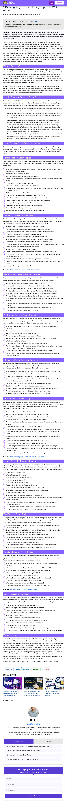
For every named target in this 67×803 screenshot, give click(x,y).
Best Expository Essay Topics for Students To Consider (27, 457)
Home (5, 14)
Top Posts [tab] (48, 741)
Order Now (33, 796)
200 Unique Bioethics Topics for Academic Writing (22, 759)
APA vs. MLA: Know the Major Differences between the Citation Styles (28, 746)
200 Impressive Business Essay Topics (19, 755)
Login (51, 3)
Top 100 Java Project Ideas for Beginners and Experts (23, 750)
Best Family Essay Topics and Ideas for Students (25, 270)
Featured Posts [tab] (18, 741)
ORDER (59, 3)
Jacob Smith (34, 21)
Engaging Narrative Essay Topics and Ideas (23, 589)
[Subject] (33, 784)
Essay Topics (36, 661)
